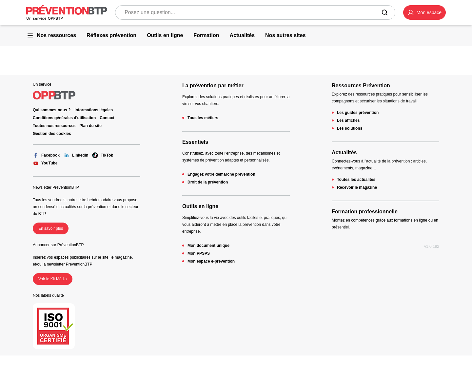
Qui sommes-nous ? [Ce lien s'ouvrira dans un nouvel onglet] (51, 110)
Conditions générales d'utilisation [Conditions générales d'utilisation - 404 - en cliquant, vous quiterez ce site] (64, 118)
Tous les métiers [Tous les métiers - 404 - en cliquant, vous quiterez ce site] (202, 118)
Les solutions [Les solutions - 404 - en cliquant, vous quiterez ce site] (349, 128)
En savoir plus (50, 228)
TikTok (102, 155)
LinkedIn (76, 155)
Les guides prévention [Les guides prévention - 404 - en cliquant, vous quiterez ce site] (358, 112)
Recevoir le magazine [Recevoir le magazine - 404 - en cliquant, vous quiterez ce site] (357, 187)
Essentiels (195, 142)
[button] (424, 12)
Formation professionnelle (365, 211)
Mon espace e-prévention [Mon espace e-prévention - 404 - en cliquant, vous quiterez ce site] (211, 261)
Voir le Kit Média (52, 279)
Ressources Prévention (361, 85)
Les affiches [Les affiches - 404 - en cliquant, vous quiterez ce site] (348, 120)
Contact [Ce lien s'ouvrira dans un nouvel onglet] (107, 118)
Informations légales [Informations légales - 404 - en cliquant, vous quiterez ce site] (93, 110)
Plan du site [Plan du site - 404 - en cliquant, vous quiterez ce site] (91, 125)
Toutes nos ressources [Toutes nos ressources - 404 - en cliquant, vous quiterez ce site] (54, 125)
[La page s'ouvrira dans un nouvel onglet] (424, 12)
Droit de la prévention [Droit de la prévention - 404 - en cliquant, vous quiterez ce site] (207, 182)
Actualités (344, 152)
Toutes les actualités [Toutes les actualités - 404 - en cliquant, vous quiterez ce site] (356, 179)
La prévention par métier (213, 85)
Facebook (46, 155)
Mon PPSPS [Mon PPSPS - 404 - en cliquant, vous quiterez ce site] (198, 253)
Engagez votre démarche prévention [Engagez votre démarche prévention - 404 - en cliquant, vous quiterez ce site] (221, 174)
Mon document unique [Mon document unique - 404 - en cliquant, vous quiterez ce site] (208, 245)
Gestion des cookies (52, 133)
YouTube (45, 163)
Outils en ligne (200, 206)
